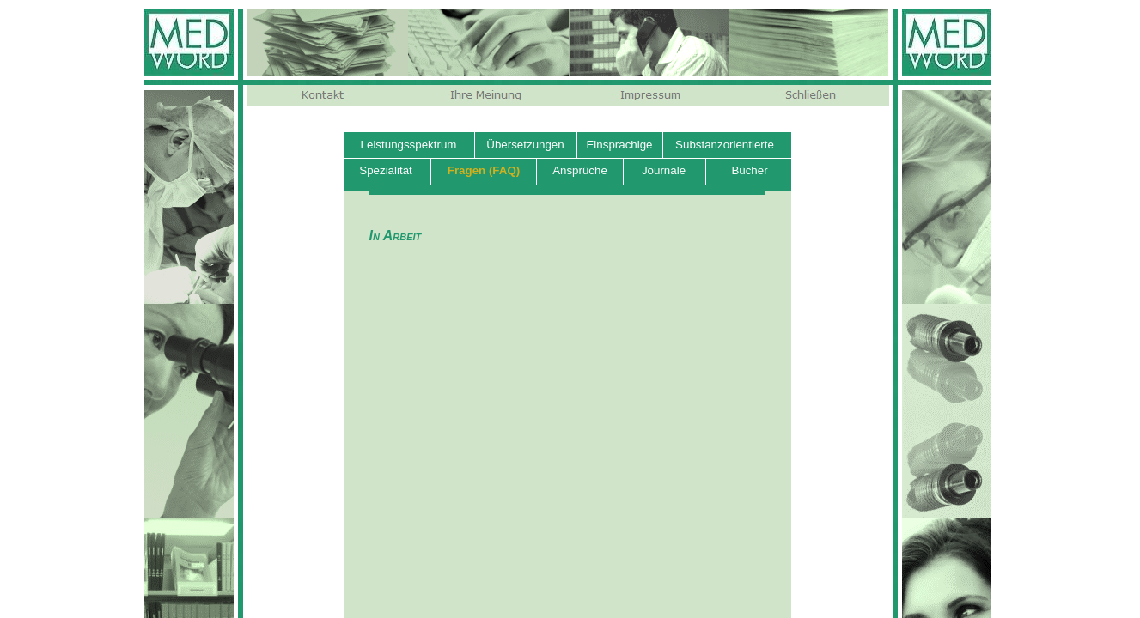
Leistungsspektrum (409, 144)
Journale (664, 170)
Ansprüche (579, 170)
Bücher (749, 170)
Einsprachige (619, 144)
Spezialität (385, 170)
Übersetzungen (525, 144)
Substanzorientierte (724, 144)
